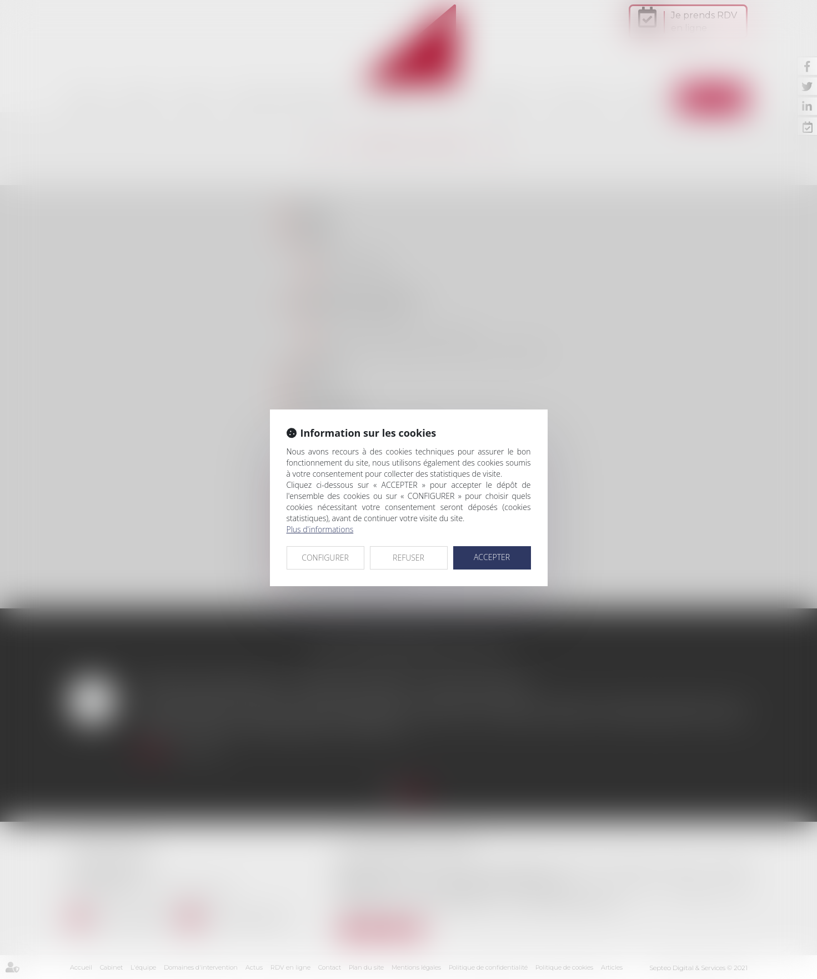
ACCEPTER (492, 557)
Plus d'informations (320, 529)
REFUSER (408, 557)
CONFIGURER (325, 557)
